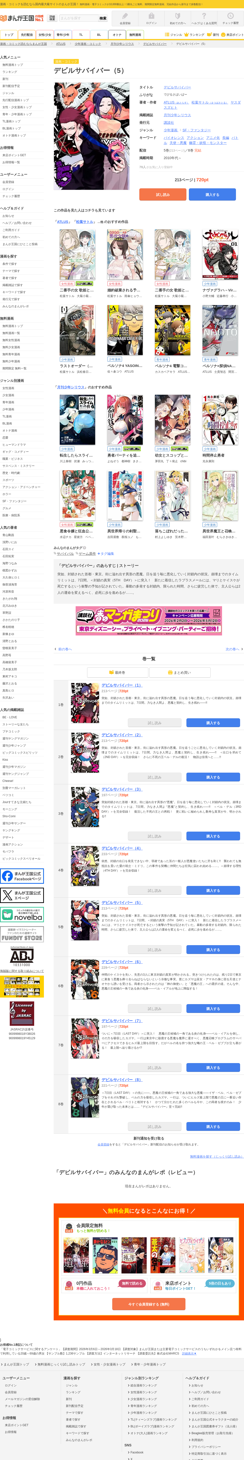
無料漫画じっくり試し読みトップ (59, 1364)
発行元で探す (11, 299)
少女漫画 (8, 395)
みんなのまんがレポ (15, 306)
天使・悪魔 (178, 143)
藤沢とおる (9, 683)
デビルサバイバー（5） (122, 903)
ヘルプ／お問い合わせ (17, 223)
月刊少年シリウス (70, 387)
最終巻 (117, 672)
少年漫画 (8, 409)
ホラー (6, 494)
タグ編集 (107, 554)
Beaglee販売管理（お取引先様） (211, 1433)
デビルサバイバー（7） (122, 1021)
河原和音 (8, 591)
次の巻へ (232, 649)
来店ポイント (232, 35)
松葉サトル (210, 102)
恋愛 (5, 437)
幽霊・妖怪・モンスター (208, 143)
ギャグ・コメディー (15, 451)
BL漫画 (7, 423)
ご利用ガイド (11, 230)
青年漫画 (8, 402)
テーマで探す (11, 271)
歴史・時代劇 (11, 473)
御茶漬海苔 (9, 584)
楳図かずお (9, 570)
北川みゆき (9, 605)
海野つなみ (9, 563)
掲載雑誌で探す (12, 285)
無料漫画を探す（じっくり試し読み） (217, 1156)
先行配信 (27, 35)
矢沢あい (8, 697)
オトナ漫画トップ (14, 135)
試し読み (163, 195)
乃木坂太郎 (9, 669)
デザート (8, 837)
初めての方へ (11, 237)
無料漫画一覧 (11, 333)
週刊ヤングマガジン (15, 738)
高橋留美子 (9, 662)
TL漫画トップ (11, 121)
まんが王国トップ (14, 1364)
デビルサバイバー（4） (122, 848)
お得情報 (11, 1432)
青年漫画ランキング (142, 1406)
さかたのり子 (11, 620)
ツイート (236, 62)
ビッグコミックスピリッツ (20, 752)
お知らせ (8, 216)
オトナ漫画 (9, 430)
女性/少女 (45, 35)
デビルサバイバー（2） (122, 735)
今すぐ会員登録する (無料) (148, 1304)
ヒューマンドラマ (14, 444)
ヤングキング (11, 830)
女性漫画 (8, 388)
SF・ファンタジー (14, 501)
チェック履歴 (11, 196)
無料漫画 (135, 35)
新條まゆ (8, 634)
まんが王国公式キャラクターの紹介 (213, 1420)
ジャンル (173, 35)
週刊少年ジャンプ (14, 745)
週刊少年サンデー (14, 823)
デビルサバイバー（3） (122, 789)
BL (99, 35)
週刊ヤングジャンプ (15, 774)
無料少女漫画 (11, 347)
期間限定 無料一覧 (14, 368)
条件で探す (9, 264)
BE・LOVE (9, 717)
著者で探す (9, 278)
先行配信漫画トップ (15, 100)
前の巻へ (65, 649)
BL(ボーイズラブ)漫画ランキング (150, 1426)
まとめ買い (179, 672)
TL (81, 35)
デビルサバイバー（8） (122, 1080)
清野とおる (9, 641)
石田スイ (8, 549)
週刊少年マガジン (14, 766)
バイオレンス (174, 138)
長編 (225, 138)
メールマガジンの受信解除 (22, 1399)
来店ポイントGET (14, 155)
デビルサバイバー (177, 87)
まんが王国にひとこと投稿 (20, 244)
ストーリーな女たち (15, 724)
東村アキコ (9, 676)
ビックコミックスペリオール (21, 858)
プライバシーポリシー (204, 1447)
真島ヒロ (8, 690)
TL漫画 (7, 416)
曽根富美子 (9, 648)
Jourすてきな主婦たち (16, 802)
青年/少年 (63, 35)
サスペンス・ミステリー (18, 466)
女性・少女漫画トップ (17, 107)
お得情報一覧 (11, 162)
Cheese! (7, 781)
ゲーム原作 (87, 554)
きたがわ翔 (9, 598)
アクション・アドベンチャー (21, 487)
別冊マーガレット (14, 788)
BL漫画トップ (11, 128)
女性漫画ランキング (142, 1392)
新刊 (212, 35)
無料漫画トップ (12, 65)
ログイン (8, 189)
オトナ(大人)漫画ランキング (147, 1433)
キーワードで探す (14, 292)
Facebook (135, 1452)
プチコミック (11, 731)
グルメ (6, 508)
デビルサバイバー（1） (122, 685)
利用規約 (195, 1440)
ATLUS (176, 102)
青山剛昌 (8, 535)
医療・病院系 (11, 515)
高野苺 (6, 655)
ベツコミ (8, 795)
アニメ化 (213, 138)
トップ (8, 35)
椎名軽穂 (8, 627)
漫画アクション (12, 844)
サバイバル (65, 554)
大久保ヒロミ (11, 577)
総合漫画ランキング (142, 1385)
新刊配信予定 (11, 86)
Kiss (5, 759)
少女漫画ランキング (142, 1399)
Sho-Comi (8, 816)
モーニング (9, 809)
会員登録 (8, 182)
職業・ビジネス (12, 459)
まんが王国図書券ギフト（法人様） (213, 1426)
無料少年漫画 (11, 361)
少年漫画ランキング (142, 1413)
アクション (195, 138)
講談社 (169, 123)
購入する (212, 195)
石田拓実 (8, 556)
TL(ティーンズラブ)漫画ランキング (152, 1420)
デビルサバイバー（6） (122, 962)
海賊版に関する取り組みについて (22, 971)
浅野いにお (9, 542)
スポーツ (8, 480)
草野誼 (6, 613)
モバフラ (8, 851)
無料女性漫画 (11, 340)
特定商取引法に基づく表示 (207, 1454)
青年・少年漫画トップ (17, 114)
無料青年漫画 (11, 354)
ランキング (193, 35)
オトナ (117, 35)
